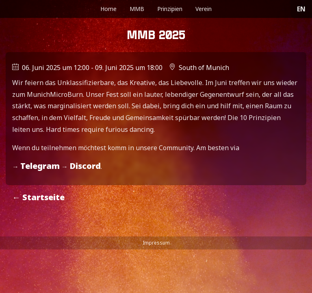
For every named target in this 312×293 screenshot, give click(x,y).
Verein (203, 9)
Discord (85, 165)
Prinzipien (169, 9)
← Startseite (38, 197)
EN (301, 8)
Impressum (156, 242)
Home (108, 9)
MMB (137, 9)
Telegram (40, 165)
